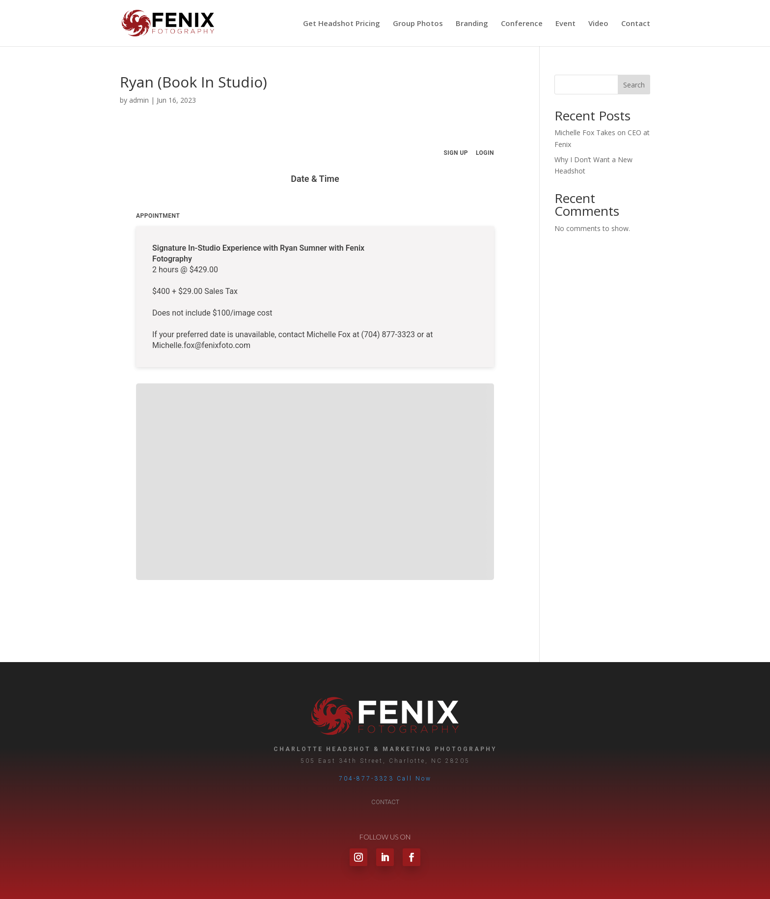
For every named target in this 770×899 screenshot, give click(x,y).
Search (634, 84)
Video (598, 24)
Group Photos (418, 24)
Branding (472, 24)
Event (565, 24)
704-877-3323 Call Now (385, 778)
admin (139, 100)
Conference (522, 24)
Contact (635, 24)
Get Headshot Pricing (341, 24)
